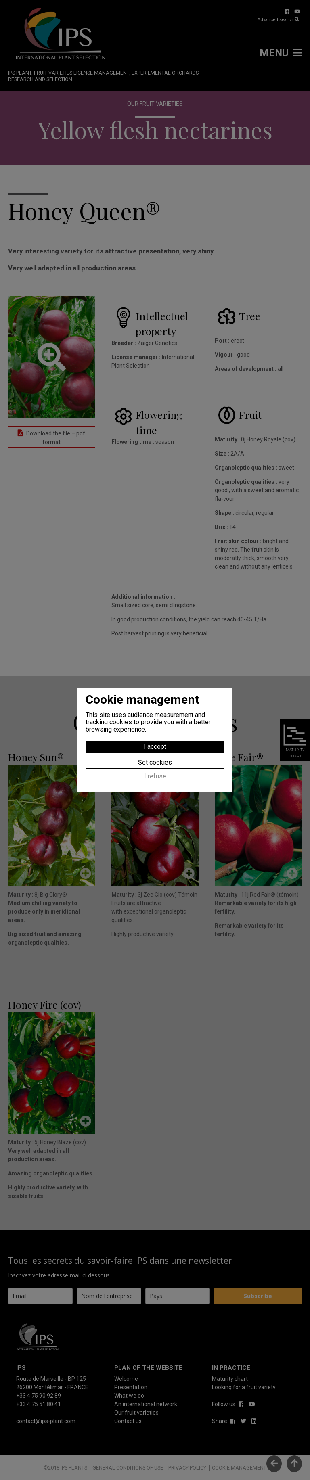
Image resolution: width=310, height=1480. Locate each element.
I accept (155, 746)
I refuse (155, 776)
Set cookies (155, 762)
